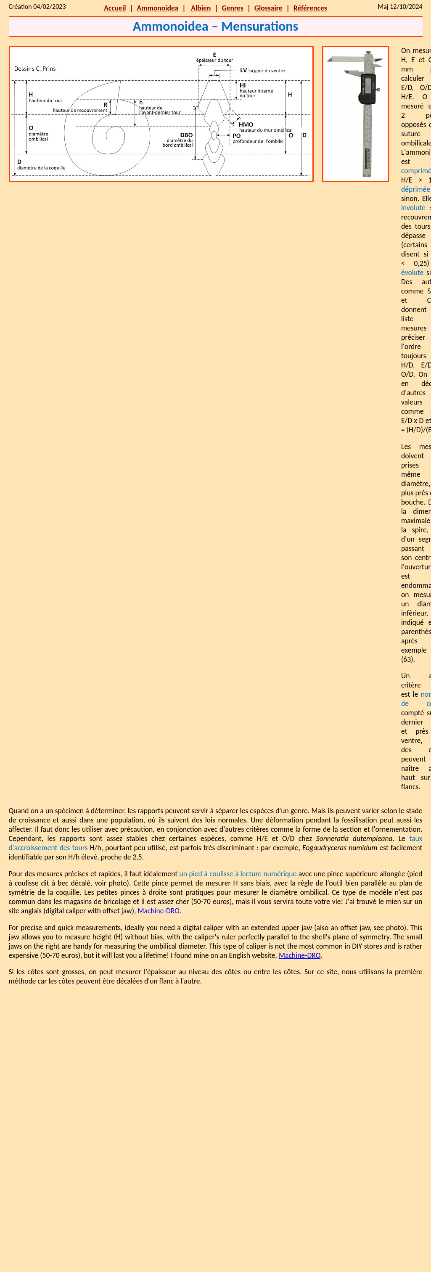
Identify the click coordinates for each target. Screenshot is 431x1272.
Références (310, 8)
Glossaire (268, 8)
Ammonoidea (157, 8)
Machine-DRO (158, 910)
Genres (232, 8)
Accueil (115, 8)
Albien (200, 8)
